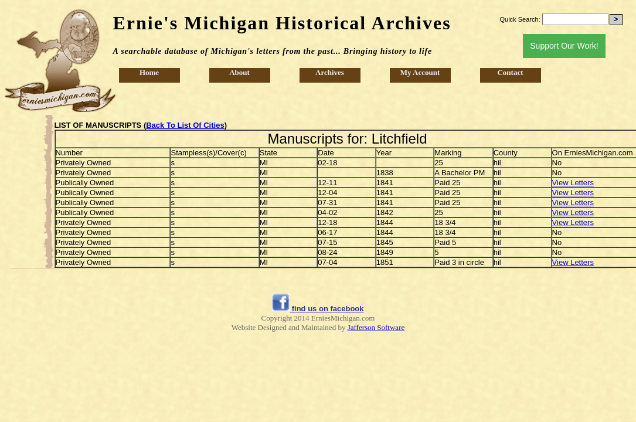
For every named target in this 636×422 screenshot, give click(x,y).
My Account (420, 72)
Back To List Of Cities (185, 125)
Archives (329, 72)
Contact (510, 72)
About (239, 72)
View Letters (573, 182)
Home (149, 72)
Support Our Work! (564, 45)
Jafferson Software (376, 327)
